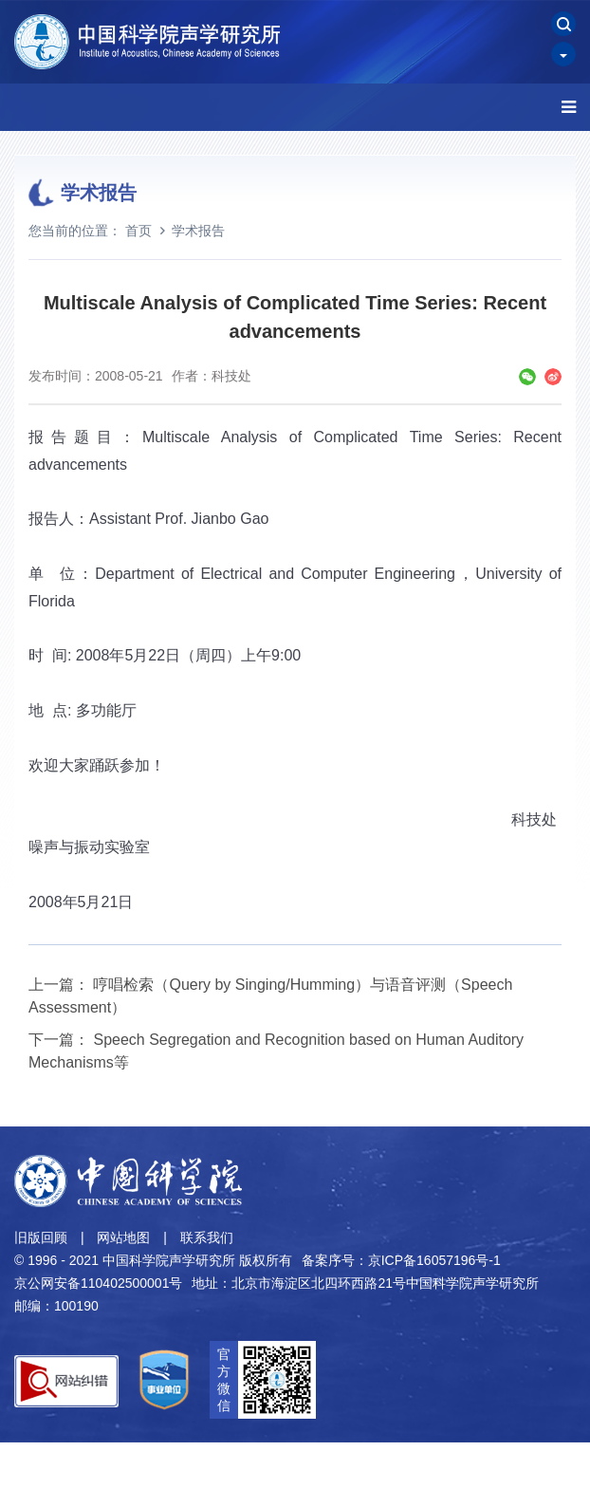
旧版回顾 (40, 1237)
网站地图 (123, 1237)
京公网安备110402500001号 (98, 1283)
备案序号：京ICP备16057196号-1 (401, 1260)
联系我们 (206, 1237)
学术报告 (198, 230)
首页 (138, 230)
